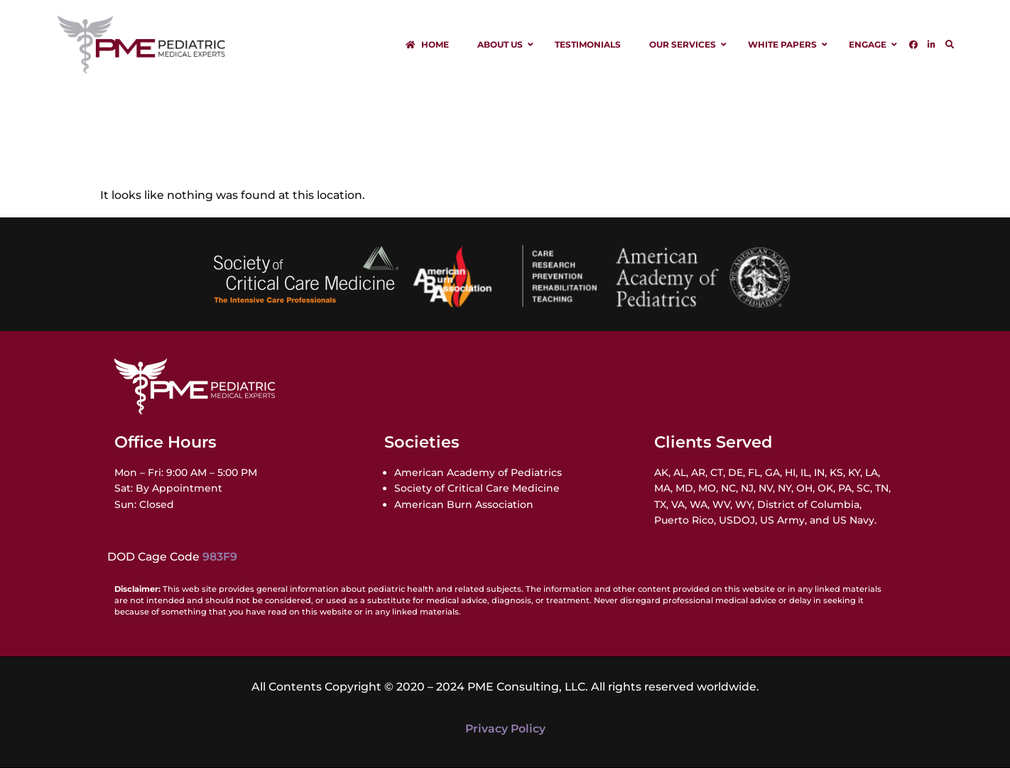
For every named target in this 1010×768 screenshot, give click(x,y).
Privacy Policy (505, 728)
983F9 (219, 556)
